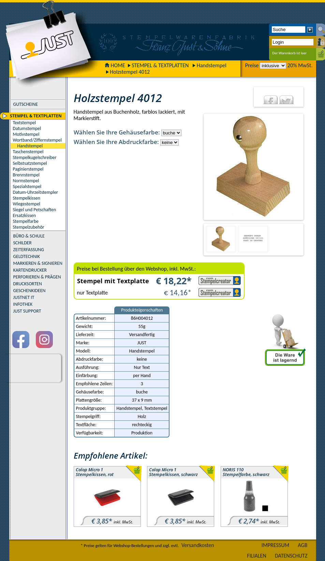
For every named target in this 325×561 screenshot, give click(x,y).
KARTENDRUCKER (30, 270)
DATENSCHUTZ (291, 555)
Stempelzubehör (28, 227)
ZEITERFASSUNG (28, 250)
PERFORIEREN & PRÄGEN (37, 277)
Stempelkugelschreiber (35, 157)
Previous (198, 167)
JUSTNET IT (23, 297)
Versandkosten (197, 545)
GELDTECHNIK (26, 256)
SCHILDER (22, 243)
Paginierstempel (28, 169)
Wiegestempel (27, 204)
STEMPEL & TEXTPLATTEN (160, 65)
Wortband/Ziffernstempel (37, 140)
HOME (115, 65)
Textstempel (24, 123)
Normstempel (26, 181)
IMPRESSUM (276, 545)
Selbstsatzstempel (30, 163)
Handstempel (211, 65)
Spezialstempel (27, 186)
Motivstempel (26, 134)
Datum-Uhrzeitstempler (35, 192)
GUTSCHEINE (25, 104)
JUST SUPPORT (27, 311)
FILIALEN (256, 555)
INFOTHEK (23, 304)
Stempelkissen (26, 198)
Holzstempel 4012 (130, 72)
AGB (302, 545)
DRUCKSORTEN (27, 284)
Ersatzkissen (24, 215)
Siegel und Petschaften (34, 210)
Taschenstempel (28, 152)
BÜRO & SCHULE (29, 236)
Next (309, 167)
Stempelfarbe (26, 221)
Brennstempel (26, 175)
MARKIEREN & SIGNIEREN (37, 263)
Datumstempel (27, 128)
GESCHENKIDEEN (29, 290)
